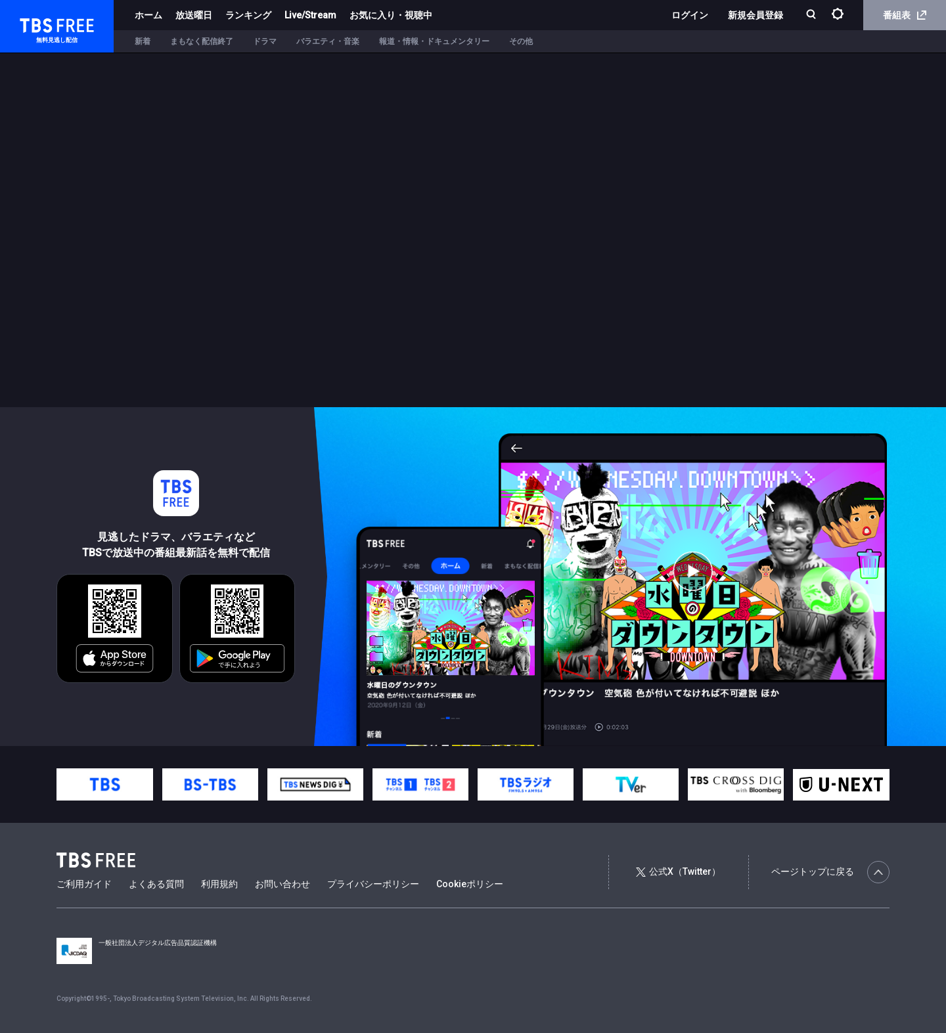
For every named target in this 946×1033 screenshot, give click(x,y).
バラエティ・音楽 (327, 41)
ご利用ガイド (84, 884)
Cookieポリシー (469, 884)
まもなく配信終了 (201, 41)
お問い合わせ (282, 884)
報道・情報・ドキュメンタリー (434, 41)
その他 (521, 41)
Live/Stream (310, 15)
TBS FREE (35, 23)
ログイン (689, 15)
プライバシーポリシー (373, 884)
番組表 (904, 15)
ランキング (248, 15)
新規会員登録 (755, 15)
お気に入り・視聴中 (390, 15)
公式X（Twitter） (678, 871)
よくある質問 (156, 884)
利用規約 (219, 884)
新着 (142, 41)
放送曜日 (193, 15)
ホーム (148, 15)
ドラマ (265, 41)
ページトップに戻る (830, 872)
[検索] (812, 15)
